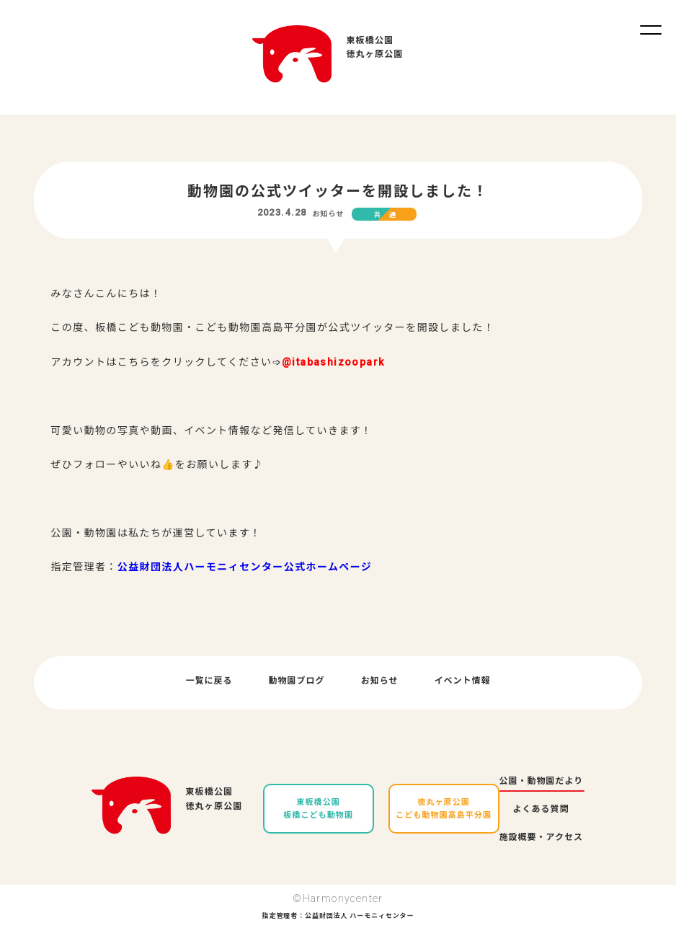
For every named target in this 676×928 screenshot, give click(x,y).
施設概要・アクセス (541, 837)
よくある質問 (541, 809)
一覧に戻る (209, 681)
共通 (389, 214)
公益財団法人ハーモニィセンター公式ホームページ (245, 567)
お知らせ (328, 214)
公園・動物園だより (541, 781)
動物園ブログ (297, 681)
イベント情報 (462, 681)
